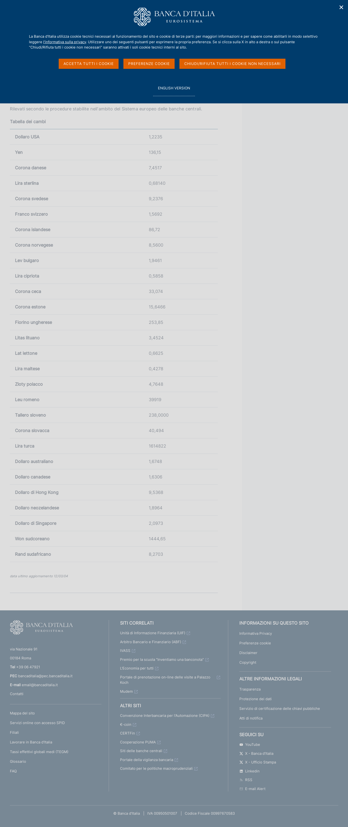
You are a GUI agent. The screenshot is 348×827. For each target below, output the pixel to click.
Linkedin (249, 771)
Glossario (18, 761)
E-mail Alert (252, 788)
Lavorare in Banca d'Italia (31, 742)
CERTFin (127, 733)
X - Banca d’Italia (256, 753)
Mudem (126, 691)
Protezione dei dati (255, 699)
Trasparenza (250, 689)
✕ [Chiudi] (341, 7)
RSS (245, 779)
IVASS (125, 650)
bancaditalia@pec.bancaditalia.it (45, 676)
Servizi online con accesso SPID (37, 722)
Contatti (16, 694)
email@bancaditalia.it (40, 685)
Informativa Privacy (255, 633)
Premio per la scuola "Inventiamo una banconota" (162, 659)
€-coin (125, 724)
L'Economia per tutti (137, 668)
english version (174, 90)
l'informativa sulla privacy (64, 42)
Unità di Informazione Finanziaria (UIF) (152, 633)
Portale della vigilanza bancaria (146, 759)
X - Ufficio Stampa (257, 762)
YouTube (249, 744)
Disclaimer (248, 652)
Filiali (14, 732)
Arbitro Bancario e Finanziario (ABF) (150, 642)
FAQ (13, 771)
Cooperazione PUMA (138, 742)
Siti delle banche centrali (141, 751)
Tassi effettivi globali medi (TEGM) (39, 751)
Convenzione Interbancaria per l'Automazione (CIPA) (164, 715)
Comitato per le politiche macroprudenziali (156, 768)
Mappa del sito (22, 713)
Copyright (247, 662)
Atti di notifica (251, 718)
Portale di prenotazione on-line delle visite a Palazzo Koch (165, 680)
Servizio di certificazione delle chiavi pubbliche (279, 708)
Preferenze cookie (255, 643)
